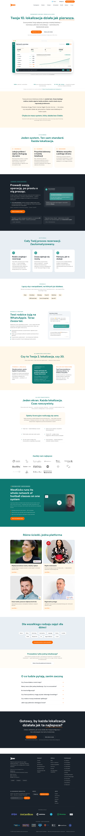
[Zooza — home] (12, 5)
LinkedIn (12, 780)
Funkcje (39, 762)
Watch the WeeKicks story (17, 518)
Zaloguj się (61, 1)
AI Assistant (55, 5)
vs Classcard (67, 784)
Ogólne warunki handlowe (41, 831)
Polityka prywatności (70, 831)
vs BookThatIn (67, 770)
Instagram (19, 780)
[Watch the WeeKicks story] (59, 502)
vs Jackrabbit (67, 768)
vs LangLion (66, 760)
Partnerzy (53, 766)
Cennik (61, 5)
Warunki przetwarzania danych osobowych (56, 831)
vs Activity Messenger (69, 776)
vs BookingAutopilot (68, 774)
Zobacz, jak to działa (48, 32)
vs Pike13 (66, 772)
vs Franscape (67, 778)
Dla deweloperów (41, 766)
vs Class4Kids (67, 766)
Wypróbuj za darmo (70, 1)
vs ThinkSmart (67, 780)
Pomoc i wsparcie (54, 762)
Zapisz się (27, 797)
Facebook (25, 780)
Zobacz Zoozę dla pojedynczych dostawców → (52, 89)
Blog (51, 760)
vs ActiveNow (67, 762)
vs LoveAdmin (67, 764)
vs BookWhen (67, 782)
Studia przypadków (55, 764)
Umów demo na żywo (49, 737)
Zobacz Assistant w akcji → (18, 211)
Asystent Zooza (40, 768)
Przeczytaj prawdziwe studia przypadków (42, 642)
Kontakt (52, 768)
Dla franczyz (39, 764)
